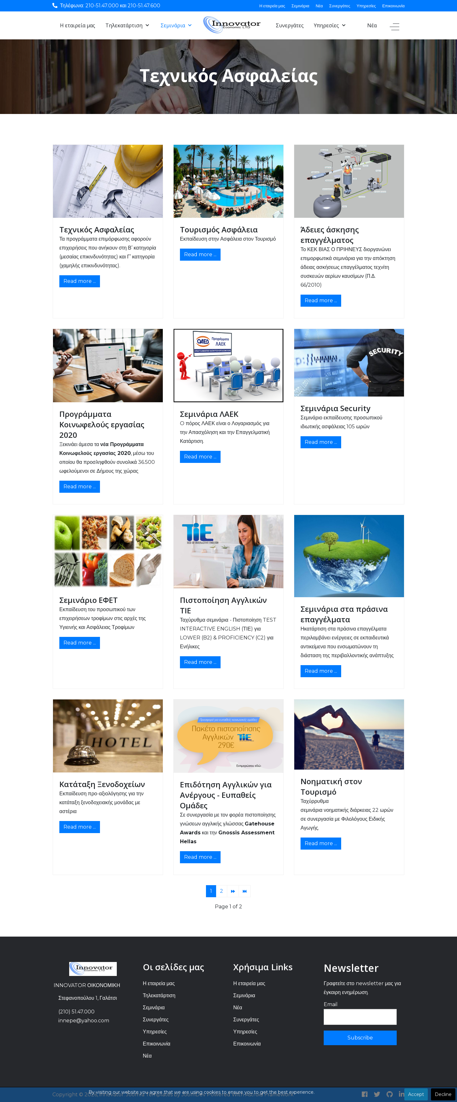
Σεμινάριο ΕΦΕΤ (88, 600)
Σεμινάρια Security (335, 408)
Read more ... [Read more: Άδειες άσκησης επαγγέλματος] (321, 300)
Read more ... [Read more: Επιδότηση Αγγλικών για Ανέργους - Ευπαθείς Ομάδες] (200, 857)
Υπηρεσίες (366, 5)
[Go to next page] (233, 891)
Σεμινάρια (300, 5)
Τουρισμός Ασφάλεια (219, 229)
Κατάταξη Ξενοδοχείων (102, 784)
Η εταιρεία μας (272, 5)
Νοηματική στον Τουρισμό (331, 786)
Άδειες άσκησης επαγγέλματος (330, 234)
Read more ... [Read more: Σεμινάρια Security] (321, 442)
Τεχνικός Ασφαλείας (96, 229)
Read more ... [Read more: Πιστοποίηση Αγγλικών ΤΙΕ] (200, 662)
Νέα (319, 5)
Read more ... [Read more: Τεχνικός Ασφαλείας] (79, 281)
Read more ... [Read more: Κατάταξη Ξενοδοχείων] (79, 827)
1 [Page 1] (211, 891)
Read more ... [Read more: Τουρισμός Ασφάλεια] (200, 254)
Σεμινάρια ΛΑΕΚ (209, 414)
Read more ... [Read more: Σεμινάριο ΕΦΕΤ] (79, 643)
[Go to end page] (245, 891)
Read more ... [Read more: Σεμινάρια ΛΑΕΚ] (200, 457)
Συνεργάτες (339, 5)
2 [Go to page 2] (221, 891)
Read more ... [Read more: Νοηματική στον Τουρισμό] (321, 843)
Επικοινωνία (393, 5)
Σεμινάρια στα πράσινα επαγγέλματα (344, 614)
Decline (443, 1094)
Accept (416, 1094)
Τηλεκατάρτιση (159, 995)
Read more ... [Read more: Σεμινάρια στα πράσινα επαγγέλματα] (321, 671)
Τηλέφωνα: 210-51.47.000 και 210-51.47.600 (110, 6)
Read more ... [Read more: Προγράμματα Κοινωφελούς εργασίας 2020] (79, 487)
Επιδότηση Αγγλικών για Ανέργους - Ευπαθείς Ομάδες (226, 795)
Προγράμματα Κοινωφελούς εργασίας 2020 (101, 424)
